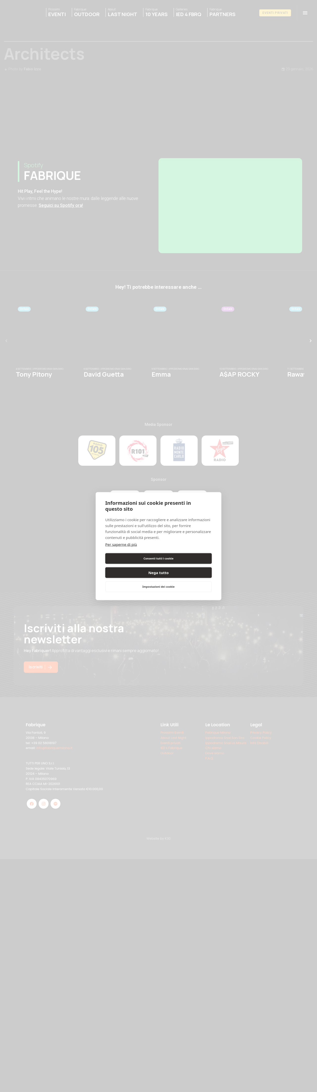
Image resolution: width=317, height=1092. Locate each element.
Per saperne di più (121, 551)
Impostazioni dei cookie (158, 579)
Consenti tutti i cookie (131, 565)
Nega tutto (186, 565)
